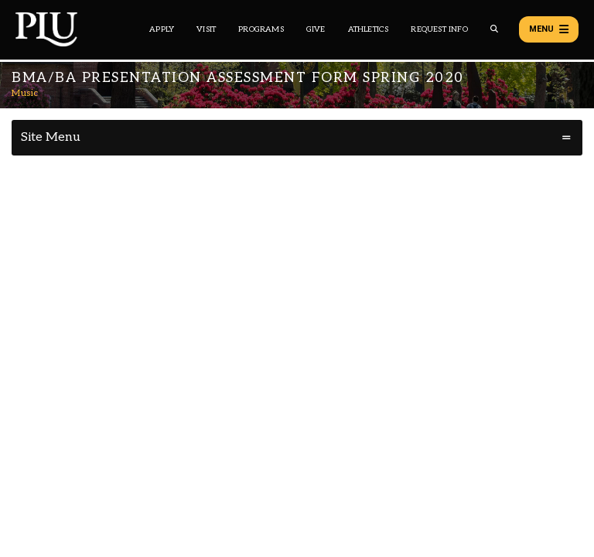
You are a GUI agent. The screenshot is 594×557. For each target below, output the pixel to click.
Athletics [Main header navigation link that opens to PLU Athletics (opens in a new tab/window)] (368, 29)
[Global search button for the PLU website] (494, 29)
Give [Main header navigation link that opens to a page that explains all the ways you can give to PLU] (316, 29)
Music (25, 93)
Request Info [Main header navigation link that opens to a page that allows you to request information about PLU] (439, 29)
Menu (548, 29)
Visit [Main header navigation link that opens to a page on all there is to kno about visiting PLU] (206, 29)
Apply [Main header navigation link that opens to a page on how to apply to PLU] (161, 29)
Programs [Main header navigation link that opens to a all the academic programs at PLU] (261, 29)
